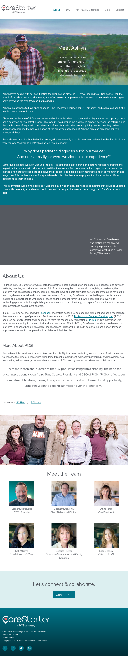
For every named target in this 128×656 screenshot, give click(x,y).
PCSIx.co (36, 402)
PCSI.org (21, 402)
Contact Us (64, 595)
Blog (107, 10)
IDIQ (68, 10)
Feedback (45, 312)
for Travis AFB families (87, 10)
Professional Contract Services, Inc (93, 316)
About (56, 10)
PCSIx (92, 319)
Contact (120, 10)
